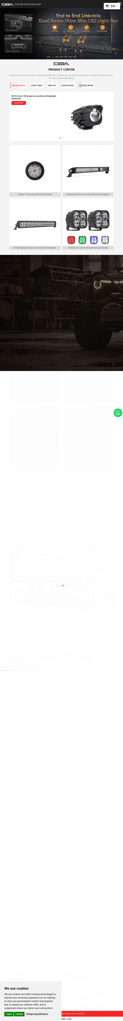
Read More (18, 103)
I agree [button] (9, 1014)
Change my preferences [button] (37, 1014)
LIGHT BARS (36, 85)
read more (86, 85)
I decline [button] (19, 1014)
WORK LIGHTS (19, 85)
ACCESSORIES (67, 85)
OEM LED (51, 85)
